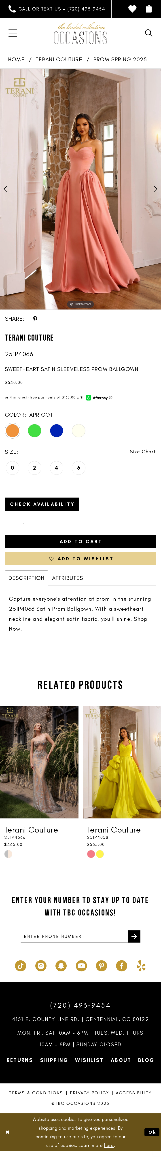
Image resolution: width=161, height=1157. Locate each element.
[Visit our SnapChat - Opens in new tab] (61, 971)
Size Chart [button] (142, 452)
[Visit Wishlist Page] (132, 9)
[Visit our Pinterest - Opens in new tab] (101, 971)
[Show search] (149, 33)
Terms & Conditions (36, 1099)
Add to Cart (81, 544)
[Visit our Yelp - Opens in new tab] (141, 971)
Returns (20, 1066)
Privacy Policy (89, 1099)
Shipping (54, 1066)
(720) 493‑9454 (80, 1011)
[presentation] (39, 767)
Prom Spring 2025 (120, 59)
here (109, 1151)
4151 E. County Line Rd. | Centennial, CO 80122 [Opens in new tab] (80, 1025)
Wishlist (89, 1066)
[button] (149, 9)
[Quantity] (17, 527)
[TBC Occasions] (80, 33)
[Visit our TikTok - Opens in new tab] (20, 971)
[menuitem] (57, 9)
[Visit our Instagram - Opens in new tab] (41, 971)
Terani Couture (59, 59)
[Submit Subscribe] (133, 942)
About (121, 1066)
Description (26, 582)
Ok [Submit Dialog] (152, 1138)
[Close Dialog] (8, 1138)
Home (16, 59)
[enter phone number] (80, 942)
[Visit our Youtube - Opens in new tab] (81, 971)
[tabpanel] (80, 189)
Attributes (67, 582)
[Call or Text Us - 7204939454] (57, 9)
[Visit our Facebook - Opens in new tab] (121, 971)
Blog (146, 1066)
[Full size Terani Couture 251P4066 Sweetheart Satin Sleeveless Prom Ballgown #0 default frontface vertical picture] (80, 189)
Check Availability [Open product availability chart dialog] (47, 505)
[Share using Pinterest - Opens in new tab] (35, 319)
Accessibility (134, 1099)
